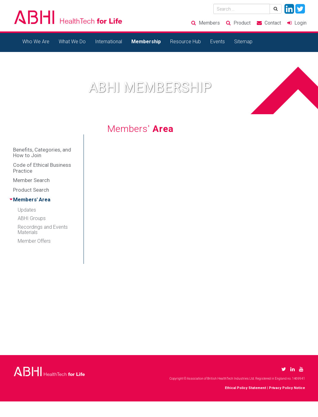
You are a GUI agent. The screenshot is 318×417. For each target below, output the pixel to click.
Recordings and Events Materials (43, 230)
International (108, 42)
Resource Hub (185, 42)
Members (209, 23)
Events (217, 42)
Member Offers (34, 241)
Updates (27, 210)
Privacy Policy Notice (287, 388)
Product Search (31, 190)
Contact (273, 23)
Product (242, 23)
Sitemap (243, 42)
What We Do (72, 42)
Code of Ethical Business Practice (42, 168)
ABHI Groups (32, 218)
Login (300, 23)
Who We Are (35, 42)
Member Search (31, 180)
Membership (146, 42)
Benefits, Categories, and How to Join (42, 153)
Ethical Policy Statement (245, 388)
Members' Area (31, 199)
